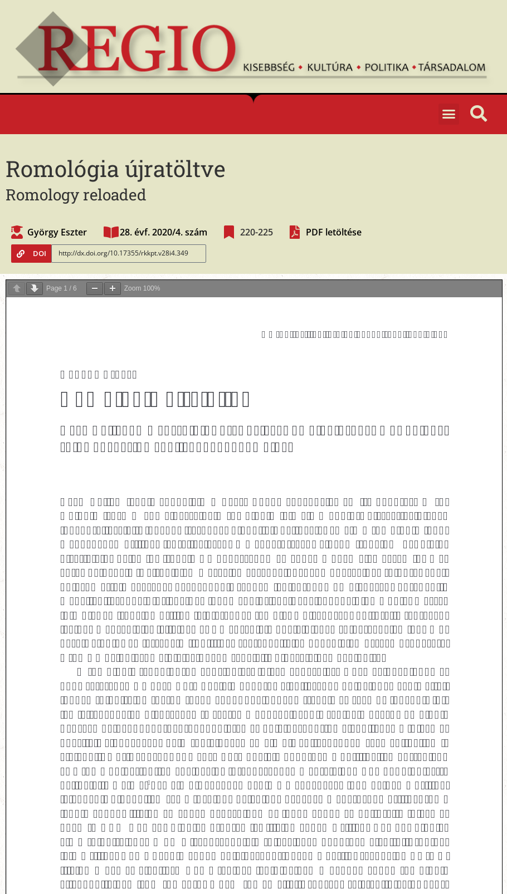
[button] (449, 114)
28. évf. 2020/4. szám (163, 232)
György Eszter (57, 232)
